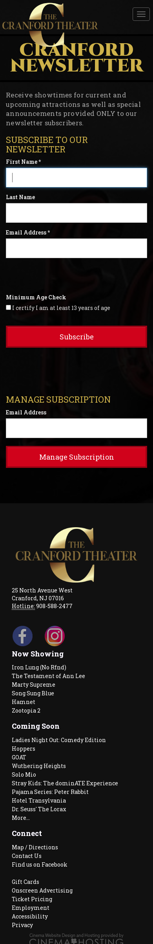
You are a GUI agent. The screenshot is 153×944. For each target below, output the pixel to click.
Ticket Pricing (32, 899)
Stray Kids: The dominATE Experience (65, 783)
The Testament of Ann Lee (48, 676)
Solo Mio (24, 774)
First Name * (23, 161)
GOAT (19, 757)
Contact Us (27, 856)
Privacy (22, 925)
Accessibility (30, 916)
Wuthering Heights (39, 766)
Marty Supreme (33, 684)
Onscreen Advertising (42, 890)
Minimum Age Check (36, 297)
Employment (30, 907)
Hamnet (23, 702)
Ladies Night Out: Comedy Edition (59, 740)
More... (21, 817)
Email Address (26, 412)
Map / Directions (35, 847)
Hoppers (23, 748)
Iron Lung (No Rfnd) (39, 667)
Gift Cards (25, 881)
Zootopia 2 (26, 710)
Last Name (20, 197)
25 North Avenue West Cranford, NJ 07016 (42, 594)
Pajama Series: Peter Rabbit (50, 792)
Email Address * (28, 232)
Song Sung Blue (33, 693)
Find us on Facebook (39, 864)
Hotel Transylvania (39, 800)
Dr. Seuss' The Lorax (39, 809)
